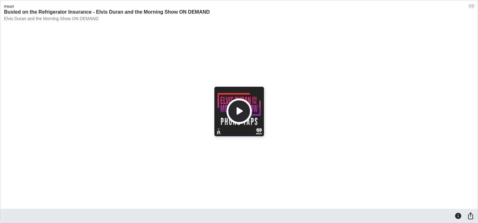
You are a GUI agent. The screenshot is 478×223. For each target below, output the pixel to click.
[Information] (458, 215)
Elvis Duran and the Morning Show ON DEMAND (51, 18)
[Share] (470, 215)
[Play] (239, 111)
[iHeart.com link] (471, 8)
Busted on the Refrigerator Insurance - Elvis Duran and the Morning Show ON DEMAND (107, 12)
